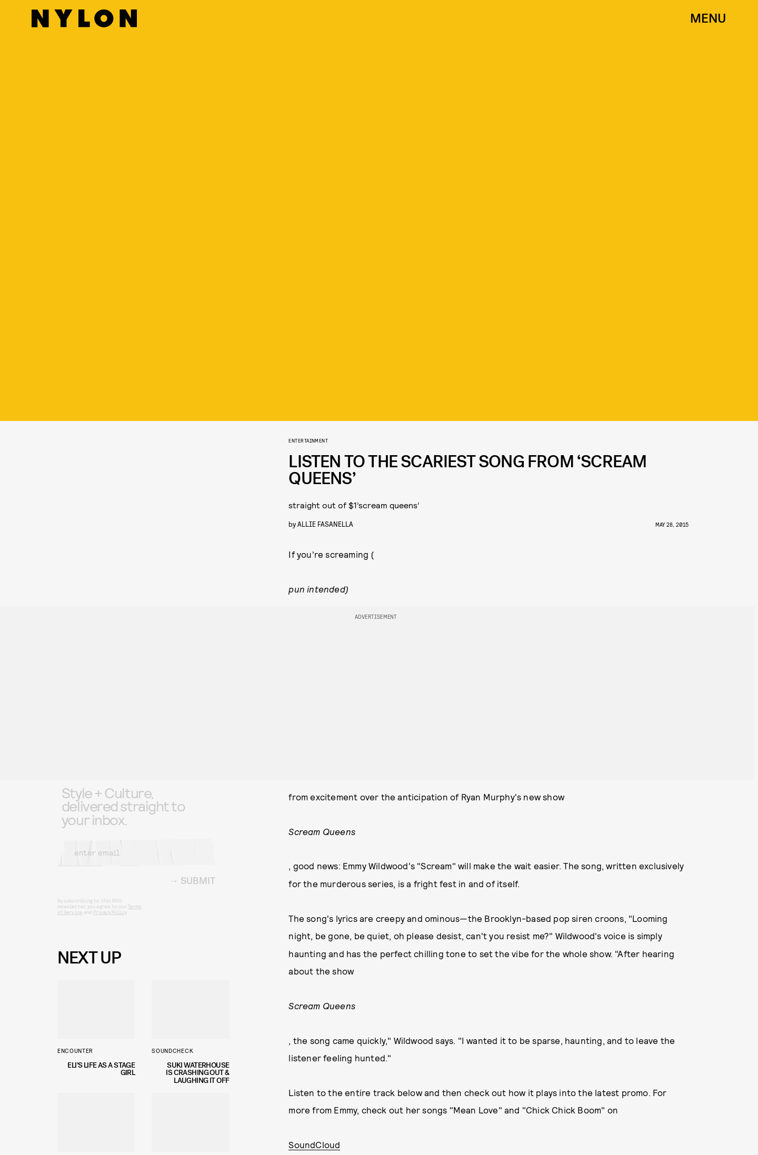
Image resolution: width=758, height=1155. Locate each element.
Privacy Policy (109, 920)
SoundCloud (314, 1144)
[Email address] (136, 861)
